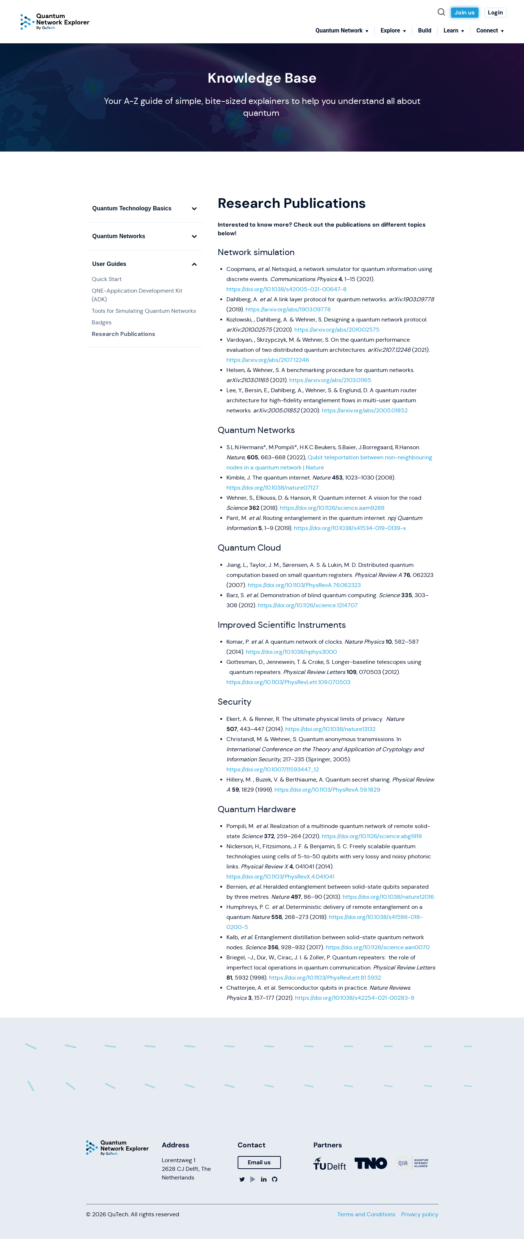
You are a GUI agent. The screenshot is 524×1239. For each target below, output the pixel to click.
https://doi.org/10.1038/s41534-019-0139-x (350, 528)
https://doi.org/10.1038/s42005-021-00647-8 (286, 289)
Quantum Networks (144, 236)
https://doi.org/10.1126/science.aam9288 (332, 507)
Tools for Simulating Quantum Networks (144, 310)
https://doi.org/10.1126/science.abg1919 (372, 836)
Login (495, 12)
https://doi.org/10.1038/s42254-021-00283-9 (354, 997)
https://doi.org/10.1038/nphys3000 (291, 651)
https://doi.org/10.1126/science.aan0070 (378, 947)
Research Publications (123, 334)
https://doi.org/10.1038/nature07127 (272, 487)
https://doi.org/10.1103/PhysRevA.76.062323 (304, 585)
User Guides (144, 264)
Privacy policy (419, 1214)
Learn (450, 30)
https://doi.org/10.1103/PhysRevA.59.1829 (327, 789)
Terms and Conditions (366, 1214)
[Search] (443, 12)
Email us (259, 1162)
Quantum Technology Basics (144, 208)
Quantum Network (339, 30)
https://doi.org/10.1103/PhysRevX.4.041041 (280, 876)
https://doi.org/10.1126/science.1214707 (308, 605)
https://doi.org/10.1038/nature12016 (388, 896)
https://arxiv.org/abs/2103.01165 (330, 380)
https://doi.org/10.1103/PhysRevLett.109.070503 (288, 682)
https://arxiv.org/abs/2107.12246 (267, 359)
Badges (102, 322)
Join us (465, 12)
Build (425, 30)
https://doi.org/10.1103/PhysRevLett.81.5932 (325, 977)
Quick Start (107, 279)
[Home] (55, 21)
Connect (487, 30)
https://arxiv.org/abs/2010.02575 (337, 329)
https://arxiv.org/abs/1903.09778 (288, 309)
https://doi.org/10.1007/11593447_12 (272, 769)
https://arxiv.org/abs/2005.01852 (365, 410)
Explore (390, 30)
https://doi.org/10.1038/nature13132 (330, 729)
